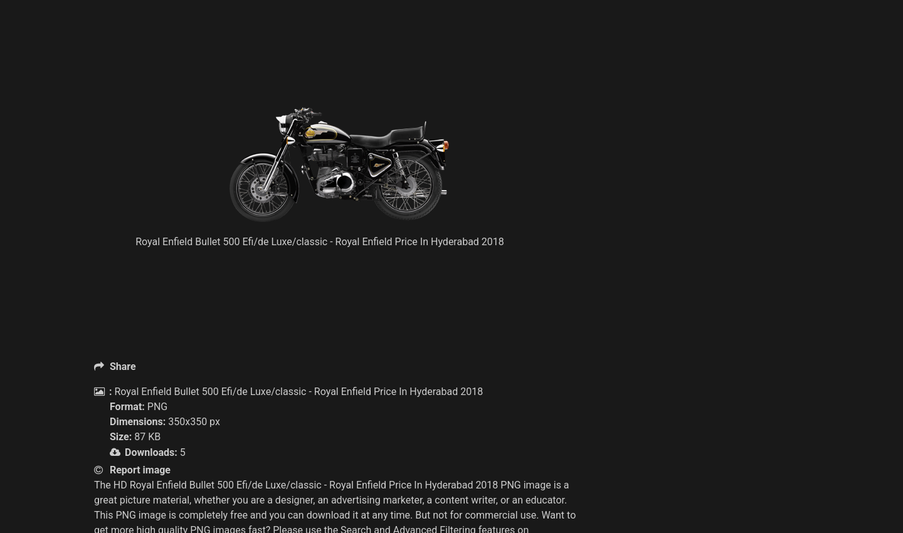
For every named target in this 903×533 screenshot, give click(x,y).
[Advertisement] (338, 75)
